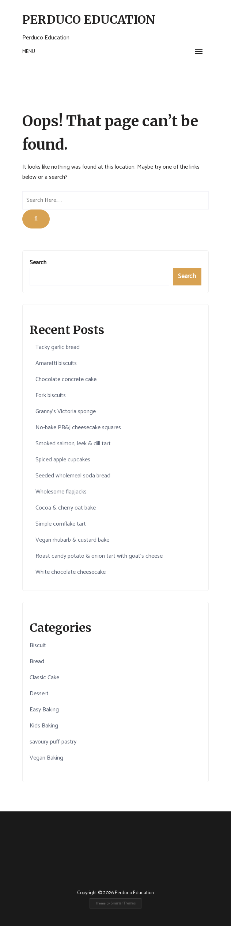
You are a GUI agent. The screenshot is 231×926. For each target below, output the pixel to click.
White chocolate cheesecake (70, 572)
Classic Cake (44, 678)
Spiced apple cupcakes (62, 460)
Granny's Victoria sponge (65, 411)
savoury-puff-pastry (53, 742)
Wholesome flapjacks (61, 492)
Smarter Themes (123, 903)
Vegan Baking (46, 758)
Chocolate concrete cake (65, 379)
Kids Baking (44, 726)
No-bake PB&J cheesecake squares (78, 428)
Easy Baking (44, 710)
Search (38, 263)
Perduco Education (88, 19)
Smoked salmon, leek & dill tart (73, 444)
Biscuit (38, 645)
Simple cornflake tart (60, 524)
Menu (28, 51)
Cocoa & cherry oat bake (65, 508)
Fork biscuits (50, 395)
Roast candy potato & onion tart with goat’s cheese (99, 556)
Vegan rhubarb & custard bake (72, 540)
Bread (37, 661)
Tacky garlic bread (57, 347)
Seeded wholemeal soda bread (72, 476)
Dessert (39, 694)
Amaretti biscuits (56, 363)
